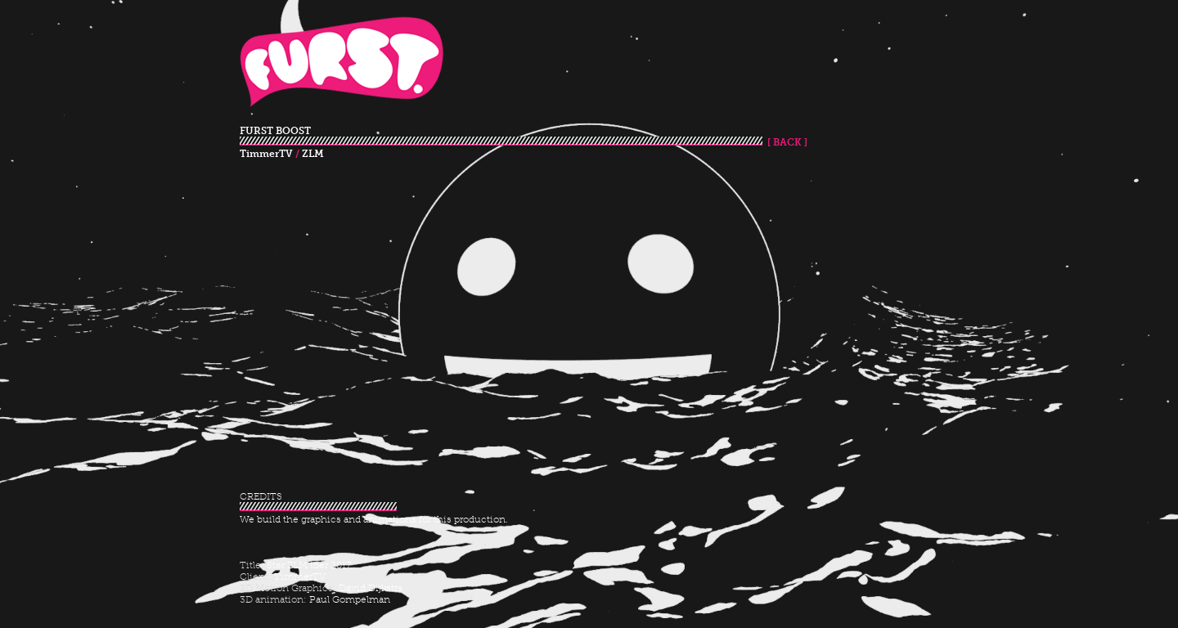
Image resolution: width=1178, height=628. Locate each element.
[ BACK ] (784, 142)
